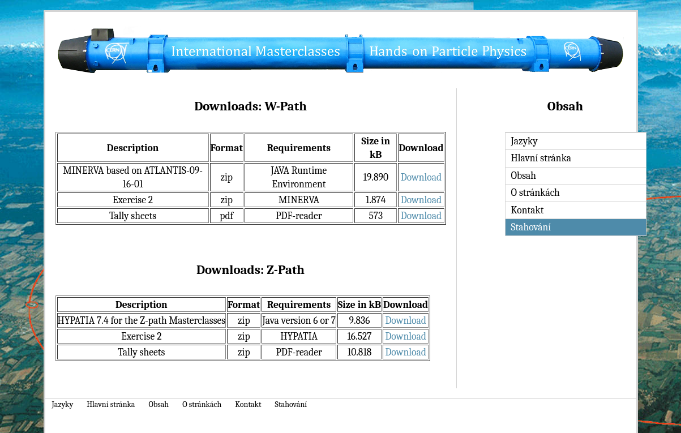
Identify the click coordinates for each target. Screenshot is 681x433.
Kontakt (527, 210)
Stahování (291, 404)
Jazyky (524, 141)
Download (421, 177)
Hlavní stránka (541, 158)
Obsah (524, 175)
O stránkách (535, 192)
